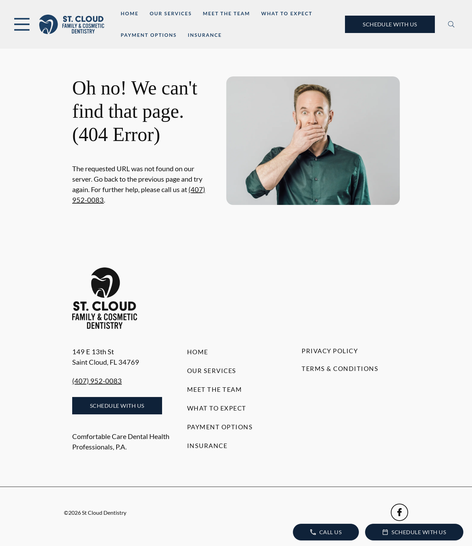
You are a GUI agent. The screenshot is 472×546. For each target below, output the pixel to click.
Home (129, 13)
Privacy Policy (330, 351)
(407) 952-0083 (97, 381)
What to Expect (286, 13)
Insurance (205, 35)
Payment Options (149, 35)
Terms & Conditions (340, 368)
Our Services (171, 13)
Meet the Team (226, 13)
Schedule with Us (390, 24)
